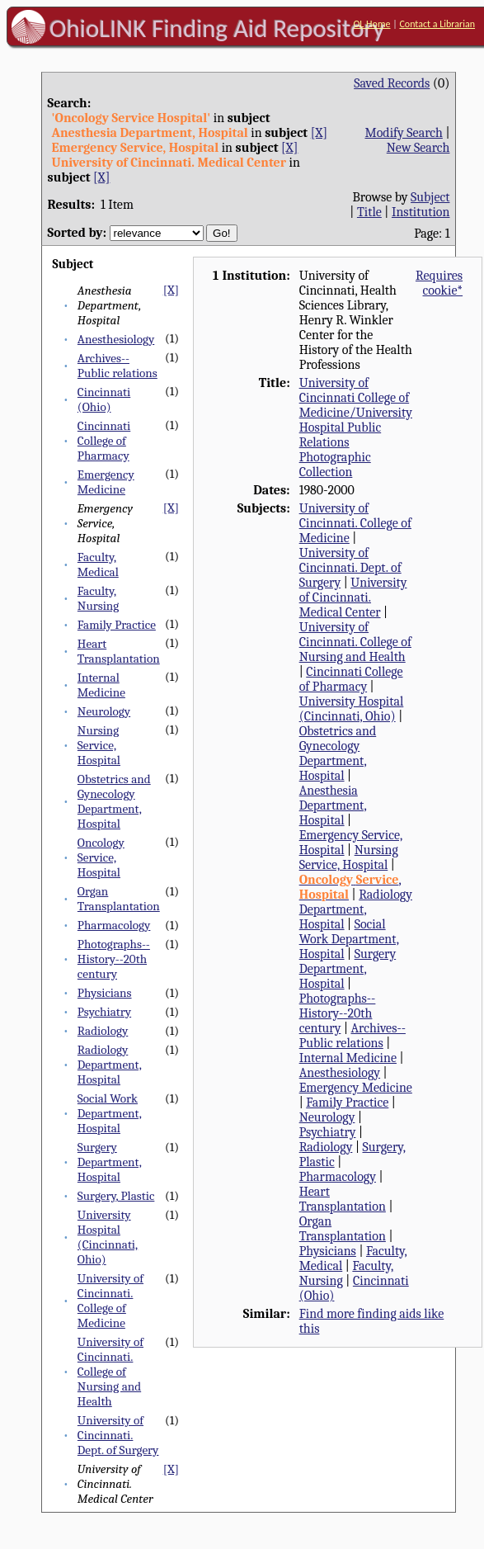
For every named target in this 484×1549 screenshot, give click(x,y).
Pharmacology (114, 925)
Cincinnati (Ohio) (104, 399)
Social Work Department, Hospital (110, 1113)
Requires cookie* (439, 283)
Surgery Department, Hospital (110, 1162)
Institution (421, 212)
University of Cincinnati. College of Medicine (110, 1300)
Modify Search (403, 132)
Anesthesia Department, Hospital (333, 805)
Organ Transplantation (119, 899)
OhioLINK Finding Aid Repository (217, 28)
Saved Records (392, 83)
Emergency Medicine (106, 482)
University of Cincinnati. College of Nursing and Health (110, 1371)
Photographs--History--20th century (114, 959)
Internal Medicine (101, 685)
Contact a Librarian (437, 24)
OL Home (371, 24)
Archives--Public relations (117, 365)
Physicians (105, 992)
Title (369, 212)
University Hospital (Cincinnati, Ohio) (108, 1237)
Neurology (104, 711)
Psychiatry (104, 1011)
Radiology (103, 1030)
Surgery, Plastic (116, 1195)
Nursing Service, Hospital (99, 745)
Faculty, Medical (98, 564)
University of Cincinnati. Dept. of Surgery (118, 1435)
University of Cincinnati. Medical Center (353, 597)
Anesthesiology (116, 339)
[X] (319, 132)
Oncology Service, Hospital (101, 857)
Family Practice (117, 624)
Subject (430, 197)
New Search (418, 147)
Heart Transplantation (119, 651)
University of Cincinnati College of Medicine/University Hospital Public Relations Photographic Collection (355, 427)
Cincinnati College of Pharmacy (104, 440)
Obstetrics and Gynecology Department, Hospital (114, 801)
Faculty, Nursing (98, 598)
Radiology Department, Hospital (110, 1064)
